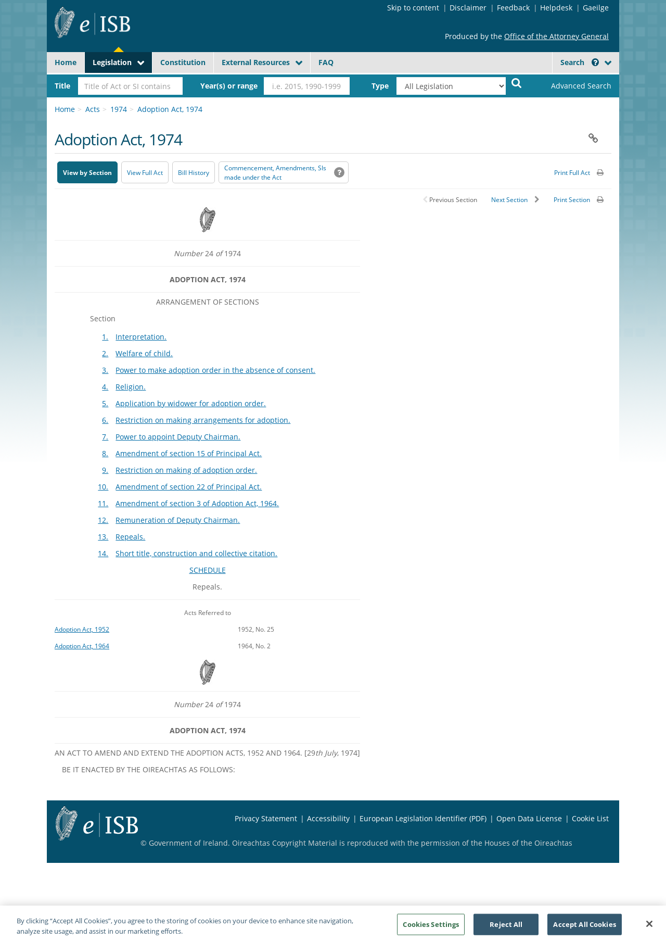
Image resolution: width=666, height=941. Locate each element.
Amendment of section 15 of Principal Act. (189, 453)
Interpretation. (141, 337)
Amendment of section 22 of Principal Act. (189, 487)
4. (105, 387)
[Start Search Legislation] (516, 82)
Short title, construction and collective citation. (196, 553)
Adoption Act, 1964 (82, 646)
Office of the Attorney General (556, 36)
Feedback (513, 7)
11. (103, 503)
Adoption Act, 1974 (169, 109)
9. (105, 470)
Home (65, 62)
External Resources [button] (256, 62)
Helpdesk (556, 7)
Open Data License (529, 818)
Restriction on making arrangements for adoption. (203, 420)
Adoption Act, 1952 (82, 629)
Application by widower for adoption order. (191, 403)
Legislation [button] (112, 62)
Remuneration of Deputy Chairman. (178, 520)
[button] (595, 62)
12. (103, 520)
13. (103, 537)
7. (105, 437)
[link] (572, 86)
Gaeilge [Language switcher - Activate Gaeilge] (596, 7)
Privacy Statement (266, 818)
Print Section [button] (572, 199)
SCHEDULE (207, 570)
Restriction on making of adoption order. (186, 470)
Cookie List (590, 818)
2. (105, 353)
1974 (118, 109)
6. (105, 420)
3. (105, 370)
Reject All (506, 929)
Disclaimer (468, 7)
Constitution (183, 62)
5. (105, 403)
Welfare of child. (144, 353)
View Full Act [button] (145, 172)
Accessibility (328, 818)
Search (579, 62)
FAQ (326, 62)
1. (105, 337)
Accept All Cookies (584, 929)
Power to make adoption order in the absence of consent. (215, 370)
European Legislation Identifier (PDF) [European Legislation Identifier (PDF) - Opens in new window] (423, 818)
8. (105, 453)
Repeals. (130, 537)
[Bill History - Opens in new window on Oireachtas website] (193, 172)
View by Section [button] (87, 172)
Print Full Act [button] (572, 172)
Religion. (131, 387)
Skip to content (413, 7)
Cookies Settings (431, 929)
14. (103, 553)
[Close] (649, 928)
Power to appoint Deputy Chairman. (178, 437)
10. (103, 487)
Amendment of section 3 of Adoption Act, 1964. (197, 503)
